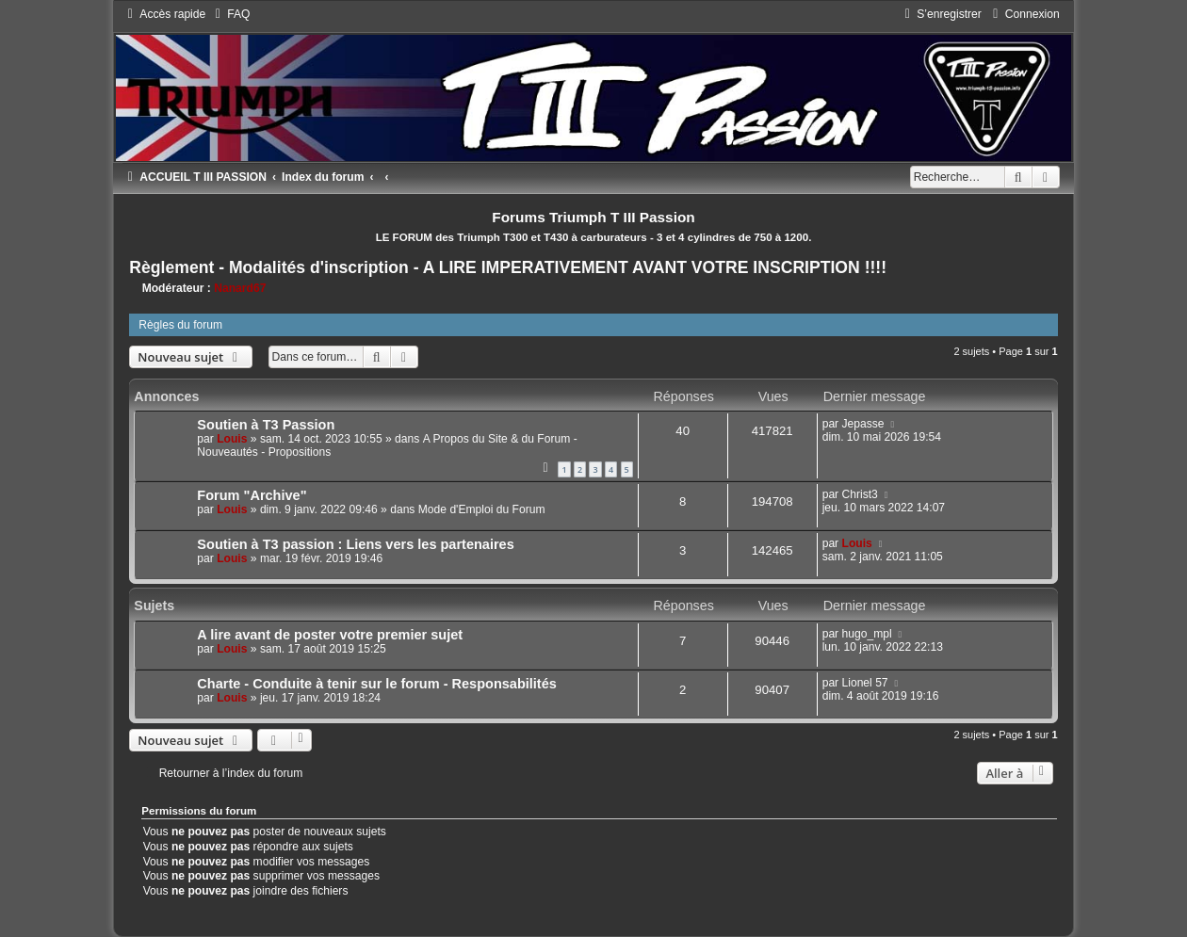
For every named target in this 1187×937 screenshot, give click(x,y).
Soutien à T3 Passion (265, 424)
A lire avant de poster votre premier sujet (330, 634)
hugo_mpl (867, 633)
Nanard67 (240, 288)
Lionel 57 (865, 682)
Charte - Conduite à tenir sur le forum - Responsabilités (377, 683)
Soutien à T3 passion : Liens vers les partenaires (355, 544)
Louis (232, 438)
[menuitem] (230, 14)
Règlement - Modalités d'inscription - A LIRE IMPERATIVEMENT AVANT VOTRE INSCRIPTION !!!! (507, 267)
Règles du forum (180, 324)
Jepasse (863, 423)
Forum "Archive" (251, 495)
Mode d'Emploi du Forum (481, 509)
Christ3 (860, 494)
